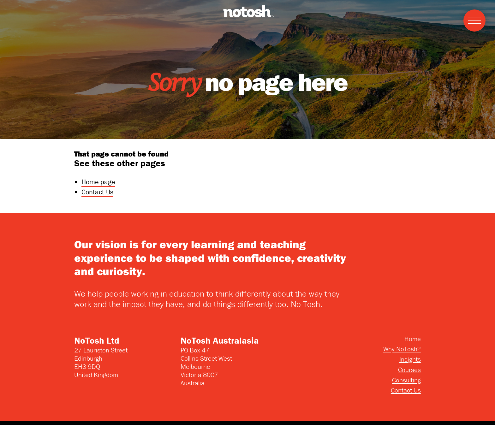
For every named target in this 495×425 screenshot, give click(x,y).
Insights (410, 359)
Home (412, 339)
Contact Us (97, 192)
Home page (98, 182)
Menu (472, 13)
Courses (409, 370)
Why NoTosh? (402, 349)
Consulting (406, 380)
